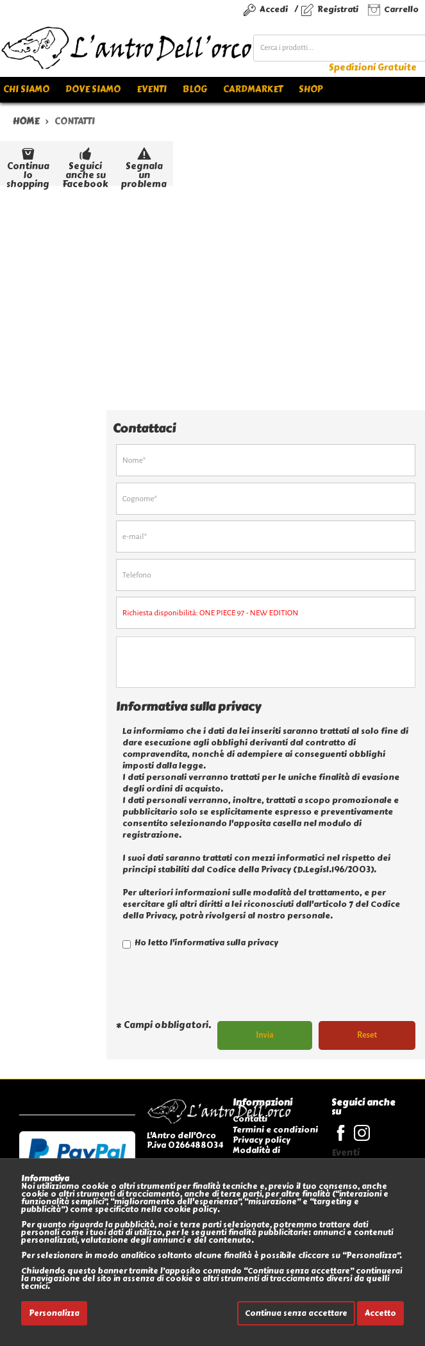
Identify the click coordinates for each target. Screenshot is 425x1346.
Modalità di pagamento (257, 1155)
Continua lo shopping (27, 165)
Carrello (401, 9)
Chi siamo (26, 89)
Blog (195, 89)
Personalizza (54, 1313)
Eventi (152, 89)
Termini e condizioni (275, 1130)
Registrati (337, 9)
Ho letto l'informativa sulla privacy (200, 942)
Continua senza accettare (296, 1313)
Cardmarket (253, 89)
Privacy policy (261, 1140)
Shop (310, 89)
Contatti (250, 1119)
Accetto (380, 1313)
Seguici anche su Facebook (85, 165)
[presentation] (213, 990)
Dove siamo (93, 89)
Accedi (274, 9)
